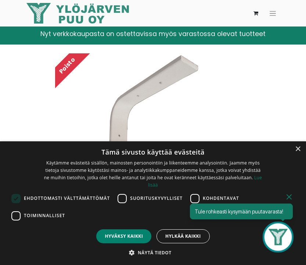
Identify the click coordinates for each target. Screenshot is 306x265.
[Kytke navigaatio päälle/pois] (273, 13)
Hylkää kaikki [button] (183, 236)
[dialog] (153, 203)
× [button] (297, 149)
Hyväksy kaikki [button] (124, 236)
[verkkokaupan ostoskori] (256, 13)
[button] (152, 252)
